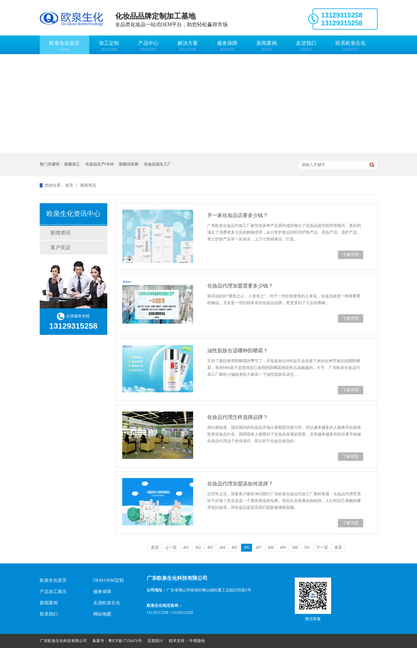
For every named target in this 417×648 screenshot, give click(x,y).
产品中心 (148, 46)
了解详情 (350, 255)
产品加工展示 (53, 591)
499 (283, 547)
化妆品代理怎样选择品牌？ (237, 417)
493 (210, 547)
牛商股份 (197, 641)
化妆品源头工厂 (157, 164)
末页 (338, 547)
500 (295, 547)
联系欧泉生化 (350, 46)
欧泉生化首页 (64, 46)
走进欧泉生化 (106, 602)
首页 (69, 185)
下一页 (322, 547)
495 (234, 547)
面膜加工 (72, 164)
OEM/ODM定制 (108, 580)
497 (259, 547)
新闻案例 (267, 46)
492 (198, 547)
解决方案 (188, 46)
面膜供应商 (129, 164)
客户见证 (60, 247)
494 (222, 547)
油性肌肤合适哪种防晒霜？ (237, 350)
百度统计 (155, 641)
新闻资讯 (88, 185)
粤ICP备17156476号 (125, 641)
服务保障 (227, 46)
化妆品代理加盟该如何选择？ (240, 483)
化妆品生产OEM (99, 164)
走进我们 (306, 46)
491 (186, 547)
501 (307, 547)
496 (246, 547)
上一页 (171, 547)
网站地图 (102, 614)
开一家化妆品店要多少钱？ (237, 215)
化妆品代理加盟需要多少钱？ (240, 286)
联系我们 (49, 614)
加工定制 (109, 46)
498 (271, 547)
